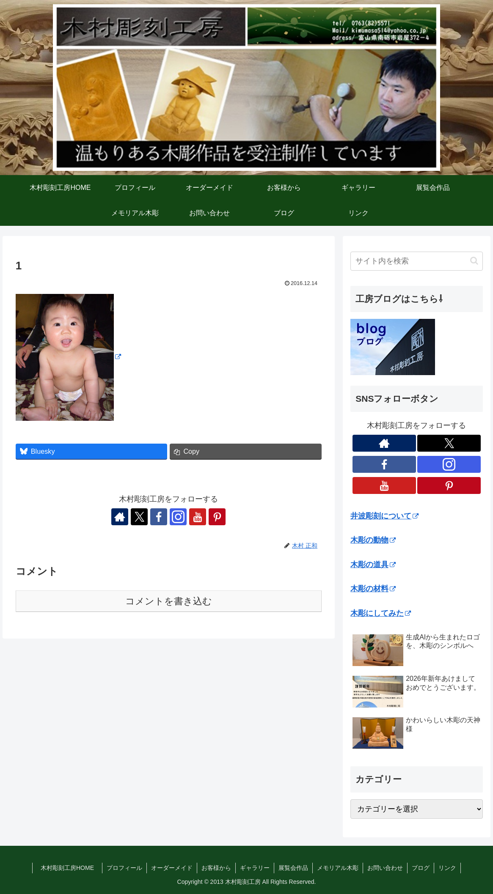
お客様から (216, 867)
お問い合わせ (385, 867)
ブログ (421, 867)
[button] (474, 261)
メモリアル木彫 (337, 867)
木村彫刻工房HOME (71, 867)
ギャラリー (255, 867)
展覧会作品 (293, 867)
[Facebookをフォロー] (158, 516)
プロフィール (124, 867)
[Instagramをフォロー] (178, 516)
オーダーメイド (172, 867)
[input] (416, 261)
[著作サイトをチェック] (119, 516)
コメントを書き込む (168, 601)
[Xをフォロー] (139, 516)
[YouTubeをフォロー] (197, 516)
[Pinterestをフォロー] (217, 516)
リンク (447, 867)
